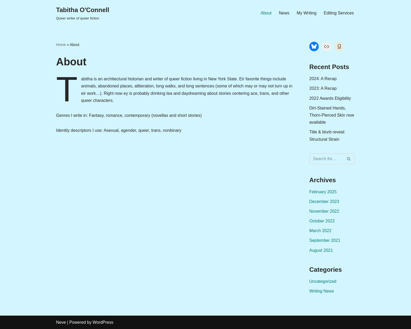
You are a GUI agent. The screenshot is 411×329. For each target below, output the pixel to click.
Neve (61, 322)
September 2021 (324, 240)
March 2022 (320, 230)
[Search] (326, 158)
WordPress (103, 322)
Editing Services (339, 13)
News (284, 13)
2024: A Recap (323, 78)
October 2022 (322, 221)
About (266, 13)
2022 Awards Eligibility (330, 98)
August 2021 (321, 250)
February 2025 (323, 192)
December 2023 (324, 201)
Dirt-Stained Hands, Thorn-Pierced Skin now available (331, 115)
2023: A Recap (323, 88)
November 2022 (324, 211)
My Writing (306, 13)
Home (61, 45)
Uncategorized (322, 281)
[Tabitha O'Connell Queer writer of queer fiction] (82, 13)
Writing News (321, 291)
